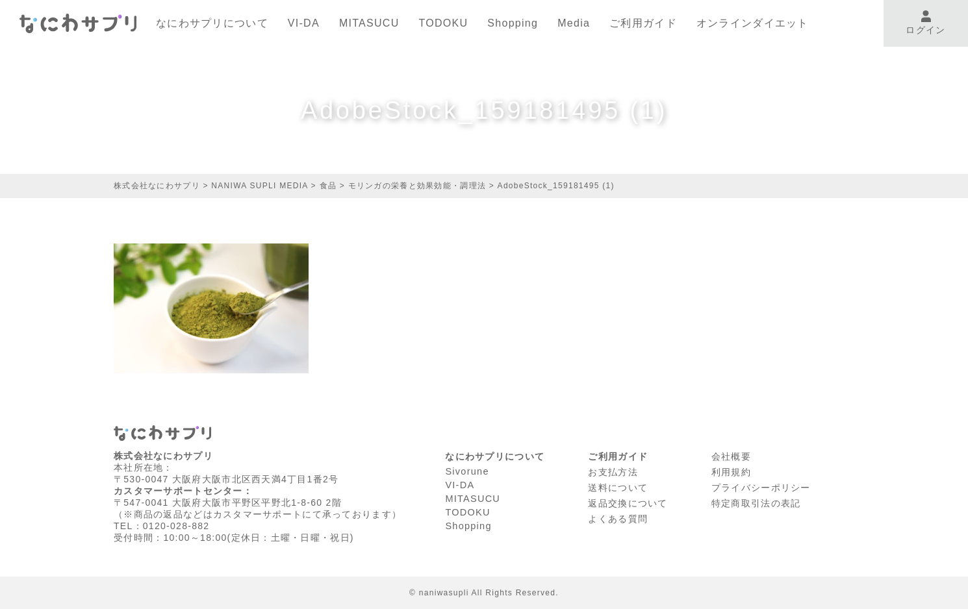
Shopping (512, 23)
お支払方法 (612, 471)
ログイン (925, 23)
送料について (618, 485)
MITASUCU (369, 23)
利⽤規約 (731, 471)
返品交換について (627, 500)
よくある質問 (618, 515)
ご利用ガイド (643, 23)
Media (573, 23)
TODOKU (443, 23)
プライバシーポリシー (761, 485)
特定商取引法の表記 (756, 500)
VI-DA (304, 23)
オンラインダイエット (752, 23)
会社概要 (731, 456)
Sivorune (466, 471)
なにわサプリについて (212, 23)
